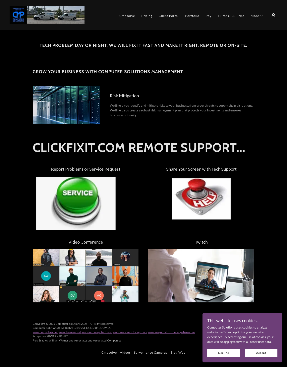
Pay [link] (208, 16)
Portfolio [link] (192, 16)
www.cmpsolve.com (45, 332)
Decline (223, 352)
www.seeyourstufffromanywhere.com (171, 332)
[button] (257, 15)
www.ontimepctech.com (97, 332)
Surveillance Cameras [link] (150, 352)
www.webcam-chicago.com (130, 332)
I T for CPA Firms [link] (231, 16)
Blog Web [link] (178, 352)
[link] (47, 15)
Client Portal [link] (169, 16)
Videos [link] (125, 352)
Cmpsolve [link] (127, 16)
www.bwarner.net (70, 332)
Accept (261, 352)
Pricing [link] (146, 16)
